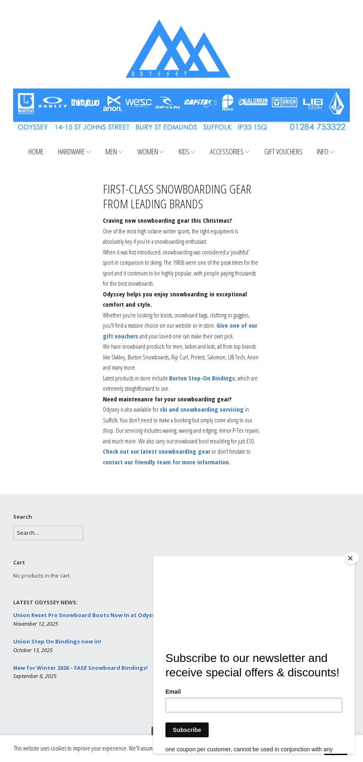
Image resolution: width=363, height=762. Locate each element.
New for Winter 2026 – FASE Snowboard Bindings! (80, 667)
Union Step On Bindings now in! (57, 641)
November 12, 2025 (35, 623)
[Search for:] (48, 533)
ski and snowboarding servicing (202, 409)
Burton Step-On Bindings (202, 378)
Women (147, 151)
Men (111, 151)
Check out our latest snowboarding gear (156, 451)
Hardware (71, 151)
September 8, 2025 (34, 676)
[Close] (351, 558)
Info (322, 151)
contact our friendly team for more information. (166, 462)
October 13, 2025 (33, 650)
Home (36, 151)
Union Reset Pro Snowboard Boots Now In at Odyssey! (88, 615)
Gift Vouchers (283, 151)
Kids (184, 151)
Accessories (227, 151)
